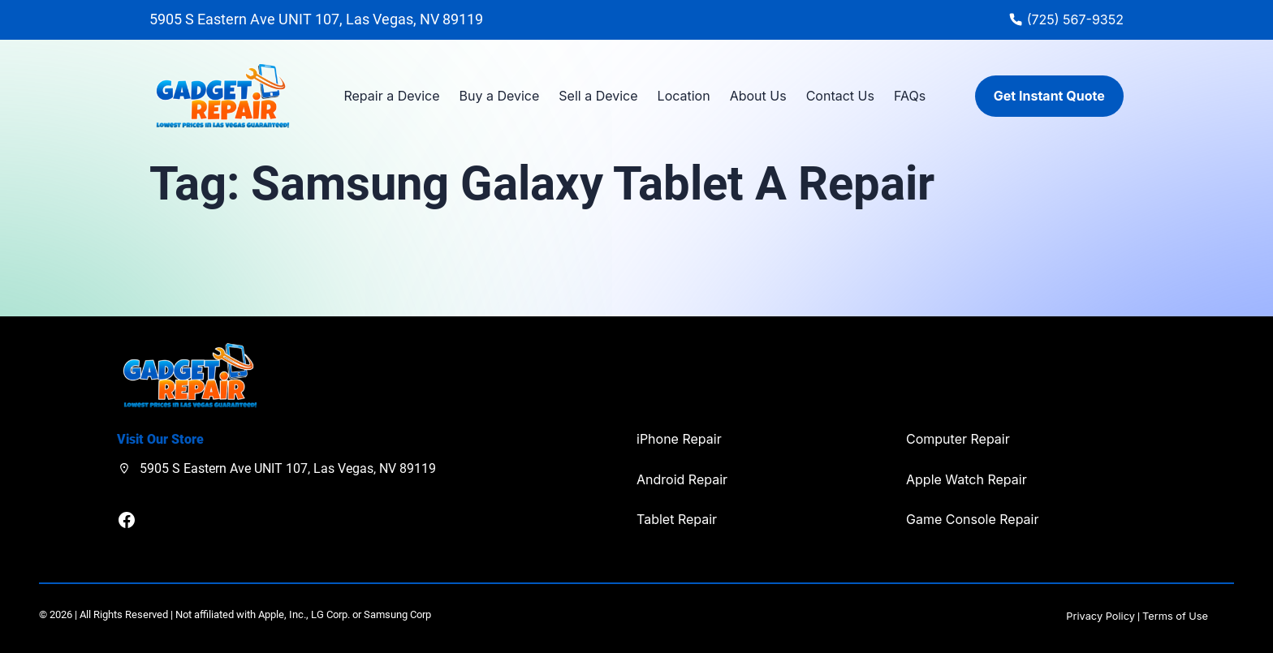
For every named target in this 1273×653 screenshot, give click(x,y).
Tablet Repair (676, 519)
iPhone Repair (679, 439)
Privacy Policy (1100, 616)
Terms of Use (1175, 616)
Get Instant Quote (1049, 96)
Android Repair (681, 479)
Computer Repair (958, 439)
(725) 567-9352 (1075, 19)
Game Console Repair (972, 519)
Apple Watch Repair (966, 479)
